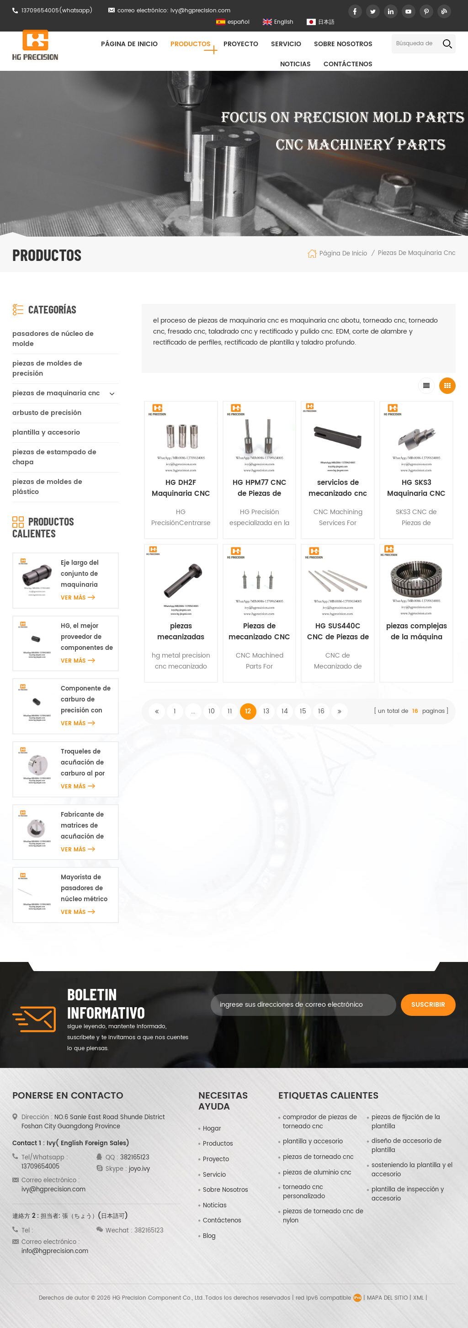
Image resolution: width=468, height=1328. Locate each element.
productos (218, 1144)
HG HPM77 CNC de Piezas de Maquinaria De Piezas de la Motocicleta (260, 488)
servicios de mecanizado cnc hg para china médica (337, 488)
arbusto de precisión (46, 413)
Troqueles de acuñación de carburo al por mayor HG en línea (83, 763)
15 (303, 711)
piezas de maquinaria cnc (417, 253)
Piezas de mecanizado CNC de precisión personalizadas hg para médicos (259, 632)
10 (211, 711)
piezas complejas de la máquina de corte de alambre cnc (416, 632)
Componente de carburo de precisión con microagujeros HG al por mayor (86, 700)
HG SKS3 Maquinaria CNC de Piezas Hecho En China (416, 488)
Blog (209, 1236)
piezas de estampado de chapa (54, 457)
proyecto (240, 44)
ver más (78, 598)
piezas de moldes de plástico (47, 487)
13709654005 (40, 10)
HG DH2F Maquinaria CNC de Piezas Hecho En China (181, 488)
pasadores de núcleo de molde (53, 339)
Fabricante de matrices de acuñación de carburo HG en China (83, 826)
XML (418, 1298)
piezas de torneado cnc (318, 1157)
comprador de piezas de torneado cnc (320, 1122)
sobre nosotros (343, 44)
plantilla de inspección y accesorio (408, 1194)
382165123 (134, 1158)
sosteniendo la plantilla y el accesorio (412, 1170)
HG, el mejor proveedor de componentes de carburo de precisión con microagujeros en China (87, 638)
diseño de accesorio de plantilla (406, 1146)
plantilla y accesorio (46, 432)
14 (285, 711)
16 (321, 711)
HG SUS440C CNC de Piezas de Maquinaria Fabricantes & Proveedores (338, 632)
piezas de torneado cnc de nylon (323, 1216)
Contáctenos (348, 64)
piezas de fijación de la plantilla (406, 1122)
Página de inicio (129, 44)
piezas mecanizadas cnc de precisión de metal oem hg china (181, 632)
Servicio (286, 44)
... (193, 711)
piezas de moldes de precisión (47, 368)
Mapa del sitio (387, 1298)
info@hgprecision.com (54, 1251)
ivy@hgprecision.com (200, 10)
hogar (212, 1129)
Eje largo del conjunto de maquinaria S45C (80, 574)
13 (266, 711)
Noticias (295, 64)
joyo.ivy (139, 1169)
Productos (190, 44)
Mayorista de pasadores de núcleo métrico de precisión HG (85, 889)
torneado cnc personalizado (304, 1192)
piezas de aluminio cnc (317, 1173)
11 (230, 711)
